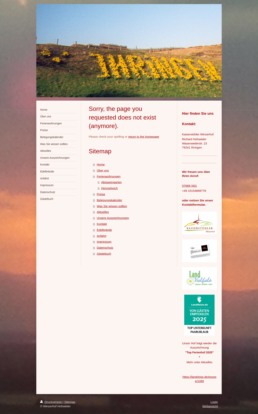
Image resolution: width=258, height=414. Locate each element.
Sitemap (69, 402)
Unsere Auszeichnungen (113, 218)
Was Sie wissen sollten (112, 206)
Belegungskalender (109, 200)
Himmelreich (109, 188)
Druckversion (51, 402)
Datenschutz (105, 247)
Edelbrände (104, 230)
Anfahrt (101, 236)
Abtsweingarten (111, 182)
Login (214, 402)
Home (101, 164)
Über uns (103, 170)
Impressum (104, 241)
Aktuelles (103, 212)
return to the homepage (143, 136)
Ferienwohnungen (109, 176)
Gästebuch (104, 253)
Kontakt (102, 224)
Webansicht (210, 406)
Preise (101, 194)
